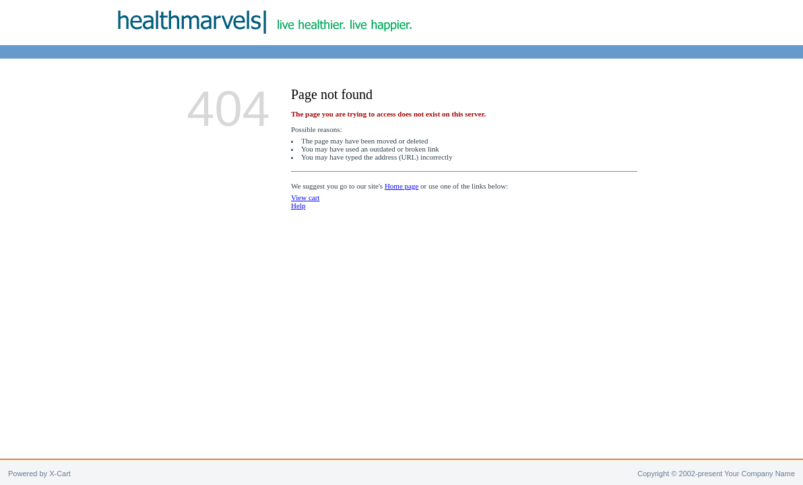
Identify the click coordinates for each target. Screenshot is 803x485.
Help (298, 205)
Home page (401, 186)
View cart (305, 197)
